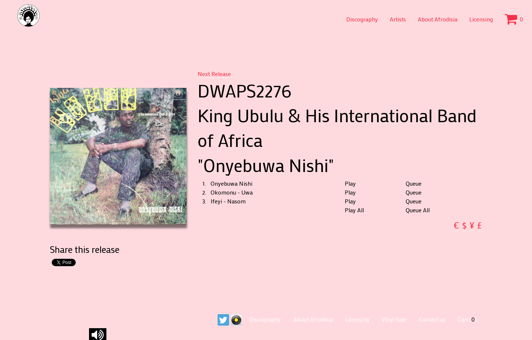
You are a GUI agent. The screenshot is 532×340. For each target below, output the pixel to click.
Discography (362, 19)
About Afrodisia (437, 19)
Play (350, 183)
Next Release (214, 74)
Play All (354, 210)
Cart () (467, 319)
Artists (398, 19)
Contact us (432, 319)
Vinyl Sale (394, 319)
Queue (414, 183)
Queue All (418, 210)
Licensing (481, 19)
